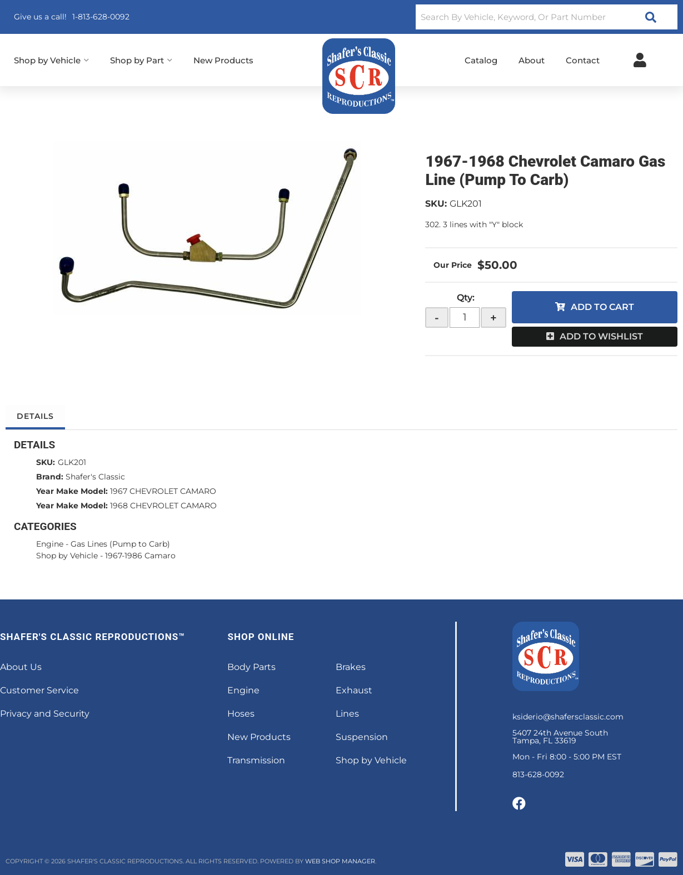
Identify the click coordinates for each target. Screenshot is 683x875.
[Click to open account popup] (640, 60)
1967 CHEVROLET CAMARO (163, 491)
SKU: (436, 203)
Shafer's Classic (95, 477)
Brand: (49, 477)
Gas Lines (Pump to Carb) (120, 544)
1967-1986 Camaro (140, 556)
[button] (546, 16)
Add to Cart (602, 307)
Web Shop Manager (340, 861)
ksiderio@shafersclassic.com (568, 717)
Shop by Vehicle (67, 556)
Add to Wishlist (601, 336)
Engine (49, 544)
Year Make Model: (72, 491)
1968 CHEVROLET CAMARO (163, 506)
